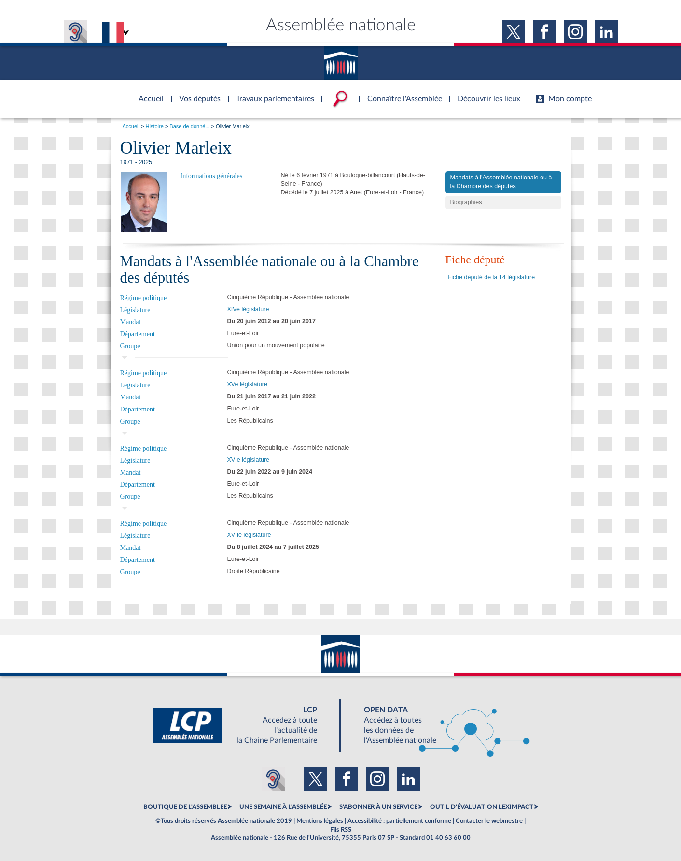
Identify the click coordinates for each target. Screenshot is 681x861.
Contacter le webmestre (489, 821)
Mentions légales (319, 821)
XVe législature (247, 384)
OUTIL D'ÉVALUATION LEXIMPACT (481, 807)
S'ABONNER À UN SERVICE (378, 807)
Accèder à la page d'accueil (148, 93)
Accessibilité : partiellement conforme (399, 821)
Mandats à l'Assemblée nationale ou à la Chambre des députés (501, 182)
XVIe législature (248, 459)
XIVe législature (248, 309)
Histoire (155, 126)
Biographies (466, 202)
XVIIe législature (249, 535)
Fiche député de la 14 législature (491, 277)
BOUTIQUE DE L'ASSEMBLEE (185, 807)
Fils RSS (340, 830)
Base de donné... (189, 126)
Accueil (131, 126)
